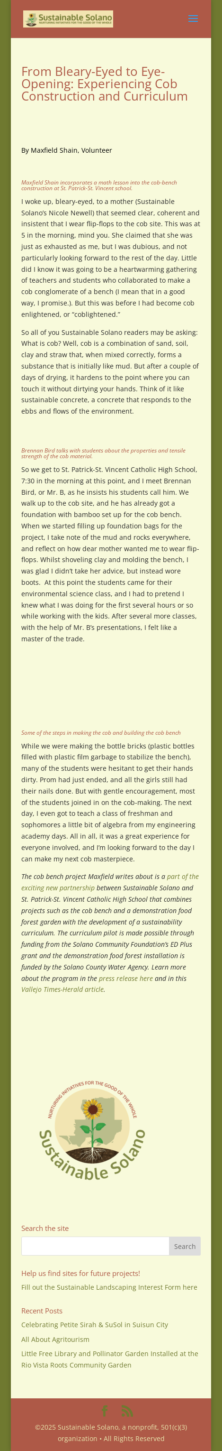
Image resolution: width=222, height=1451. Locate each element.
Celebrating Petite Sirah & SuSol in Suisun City (94, 1324)
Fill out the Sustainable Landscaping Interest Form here (109, 1287)
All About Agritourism (55, 1339)
